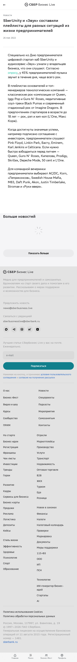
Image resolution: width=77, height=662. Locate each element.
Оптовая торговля (47, 469)
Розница (42, 498)
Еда (39, 492)
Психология (10, 557)
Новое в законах (47, 507)
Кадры (7, 491)
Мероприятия (46, 411)
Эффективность (12, 546)
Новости (7, 15)
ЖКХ (39, 481)
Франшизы (9, 452)
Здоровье (8, 552)
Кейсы (7, 530)
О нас (6, 390)
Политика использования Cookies (23, 611)
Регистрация (10, 447)
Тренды (7, 469)
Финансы (42, 513)
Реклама (8, 513)
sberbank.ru (10, 641)
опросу (13, 73)
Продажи (8, 508)
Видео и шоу (10, 404)
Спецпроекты (46, 397)
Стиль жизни (10, 540)
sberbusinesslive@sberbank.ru (21, 321)
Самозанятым (46, 418)
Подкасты (44, 404)
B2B (39, 475)
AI (38, 601)
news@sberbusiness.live (17, 308)
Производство (45, 447)
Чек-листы (9, 458)
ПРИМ (6, 425)
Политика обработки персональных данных (29, 616)
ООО (39, 558)
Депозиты (9, 525)
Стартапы (42, 595)
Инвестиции (10, 464)
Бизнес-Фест (10, 397)
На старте (9, 435)
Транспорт (43, 458)
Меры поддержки (47, 547)
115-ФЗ (41, 553)
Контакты (44, 425)
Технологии (43, 579)
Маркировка (44, 536)
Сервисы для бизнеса (15, 496)
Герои (6, 475)
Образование (11, 568)
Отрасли (42, 435)
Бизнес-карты (11, 502)
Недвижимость (46, 464)
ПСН (39, 570)
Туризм (41, 486)
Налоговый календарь (50, 525)
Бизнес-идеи (10, 441)
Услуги (41, 452)
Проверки (42, 530)
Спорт (6, 563)
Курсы (6, 411)
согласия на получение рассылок (37, 377)
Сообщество (10, 418)
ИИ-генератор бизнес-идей (50, 587)
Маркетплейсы (46, 441)
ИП (38, 564)
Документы (43, 541)
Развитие (8, 484)
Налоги (41, 519)
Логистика (9, 519)
